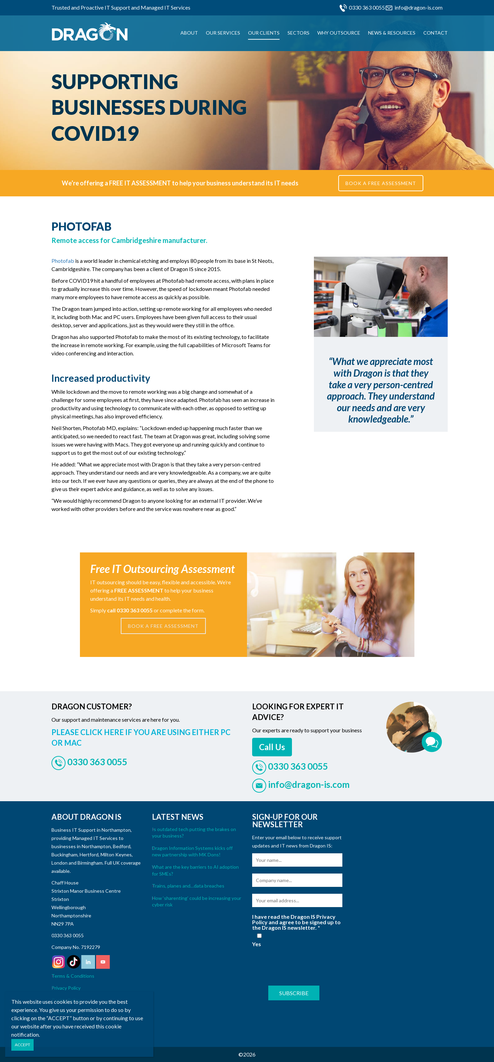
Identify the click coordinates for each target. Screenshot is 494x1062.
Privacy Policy (66, 988)
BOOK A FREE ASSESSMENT (380, 183)
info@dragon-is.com (419, 7)
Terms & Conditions (72, 976)
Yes (259, 940)
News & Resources (391, 33)
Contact (435, 33)
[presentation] (304, 965)
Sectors (298, 33)
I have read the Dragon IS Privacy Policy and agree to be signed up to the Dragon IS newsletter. (296, 922)
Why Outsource (338, 33)
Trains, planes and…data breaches (188, 886)
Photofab (62, 260)
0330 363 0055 (367, 7)
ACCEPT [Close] (22, 1044)
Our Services (223, 33)
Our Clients (264, 33)
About (189, 33)
